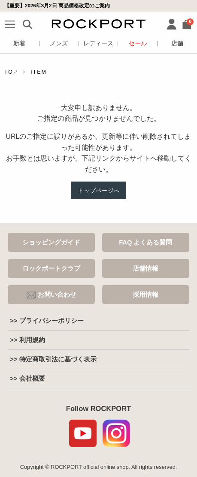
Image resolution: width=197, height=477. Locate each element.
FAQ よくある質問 (145, 242)
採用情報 (145, 294)
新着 (19, 43)
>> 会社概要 (27, 378)
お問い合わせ (51, 294)
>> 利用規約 (27, 340)
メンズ (59, 43)
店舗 (177, 43)
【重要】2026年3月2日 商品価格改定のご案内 (57, 5)
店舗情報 (145, 268)
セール (138, 43)
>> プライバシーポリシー (46, 320)
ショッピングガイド (51, 242)
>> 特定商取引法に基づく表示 (53, 359)
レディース (98, 43)
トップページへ (99, 190)
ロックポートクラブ (51, 268)
